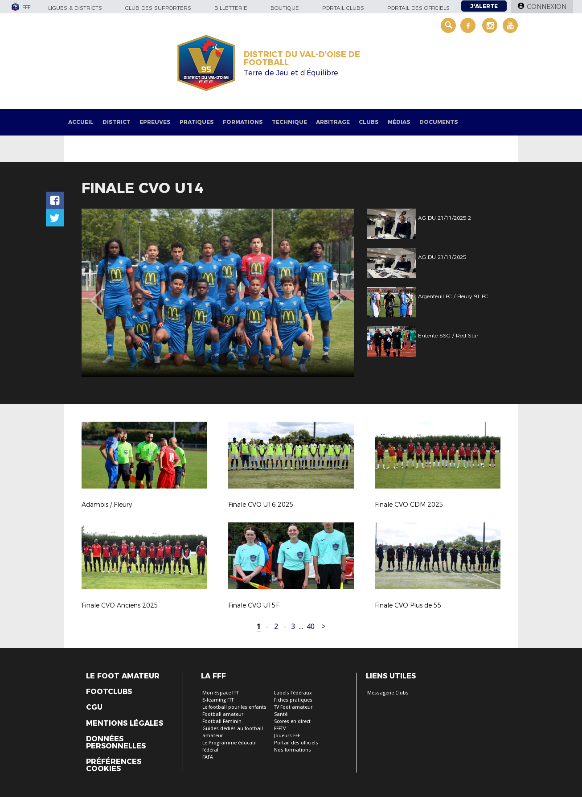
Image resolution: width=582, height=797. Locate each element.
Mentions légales (124, 723)
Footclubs (109, 691)
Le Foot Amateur (123, 676)
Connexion (546, 7)
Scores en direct (292, 721)
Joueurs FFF (287, 736)
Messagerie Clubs (388, 693)
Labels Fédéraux (293, 693)
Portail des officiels (418, 7)
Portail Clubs (343, 7)
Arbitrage (333, 122)
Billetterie (230, 7)
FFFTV (280, 728)
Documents (438, 122)
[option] (218, 293)
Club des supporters (158, 7)
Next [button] (337, 294)
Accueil (81, 122)
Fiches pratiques (293, 700)
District (116, 122)
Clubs (369, 122)
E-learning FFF (218, 700)
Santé (280, 714)
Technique (289, 122)
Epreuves (155, 122)
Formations (243, 122)
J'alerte (484, 6)
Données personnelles (116, 742)
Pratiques (197, 122)
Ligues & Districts (75, 7)
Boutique (285, 7)
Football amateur (222, 714)
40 (311, 626)
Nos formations (292, 750)
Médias (399, 122)
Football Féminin (222, 721)
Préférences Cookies (113, 765)
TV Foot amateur (293, 707)
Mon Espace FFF (220, 693)
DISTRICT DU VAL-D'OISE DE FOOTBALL (302, 58)
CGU (94, 707)
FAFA (207, 757)
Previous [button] (96, 294)
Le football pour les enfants (234, 707)
